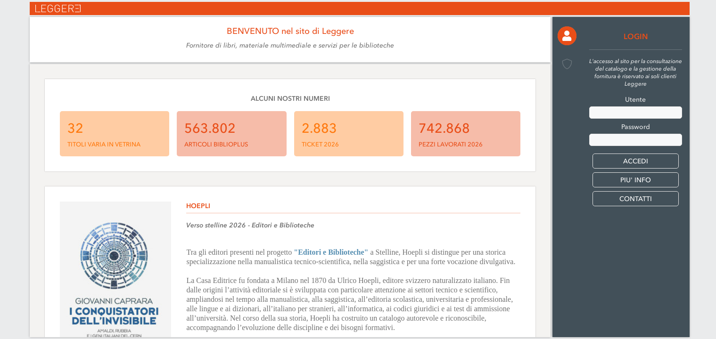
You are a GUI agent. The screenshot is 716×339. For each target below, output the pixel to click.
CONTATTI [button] (635, 199)
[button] (567, 35)
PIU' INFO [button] (635, 180)
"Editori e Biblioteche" (331, 252)
